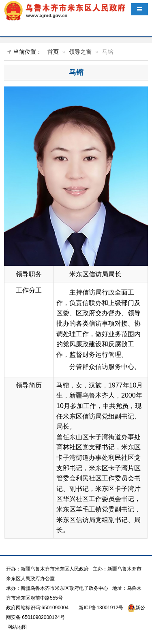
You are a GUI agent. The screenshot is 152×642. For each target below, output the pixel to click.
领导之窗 (80, 51)
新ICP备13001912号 (101, 607)
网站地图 (16, 627)
